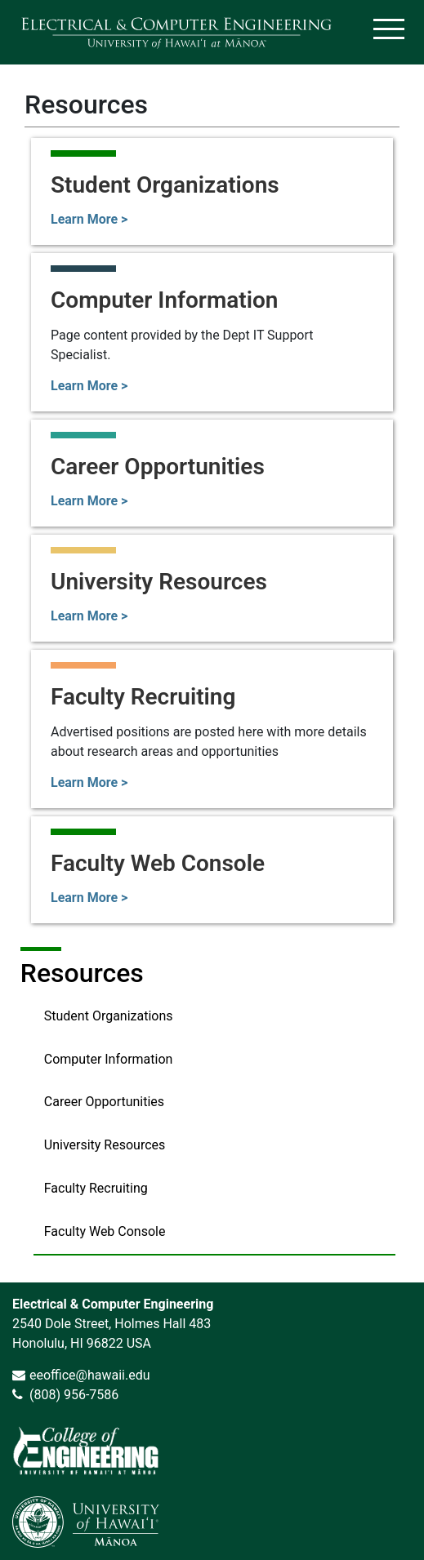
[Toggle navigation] (389, 32)
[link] (85, 1450)
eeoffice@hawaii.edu (89, 1375)
